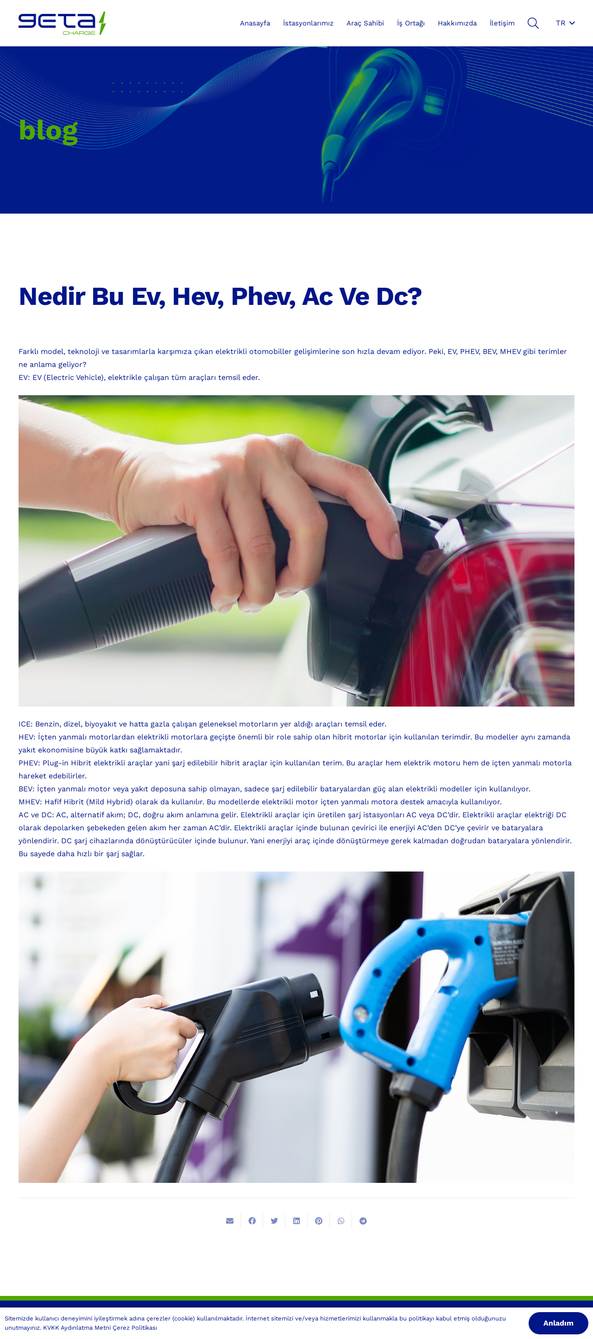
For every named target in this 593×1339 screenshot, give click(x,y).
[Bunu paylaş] (252, 1220)
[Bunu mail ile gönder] (230, 1220)
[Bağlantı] (62, 23)
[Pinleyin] (319, 1220)
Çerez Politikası (135, 1327)
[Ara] (533, 23)
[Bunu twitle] (274, 1220)
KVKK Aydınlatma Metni (77, 1327)
